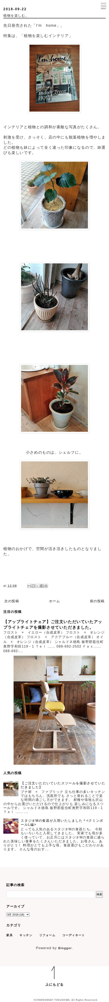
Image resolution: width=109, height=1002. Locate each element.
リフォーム (47, 935)
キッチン (25, 935)
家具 (9, 935)
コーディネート (73, 935)
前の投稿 (97, 601)
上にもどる (54, 984)
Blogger (65, 948)
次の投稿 (11, 601)
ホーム (54, 601)
